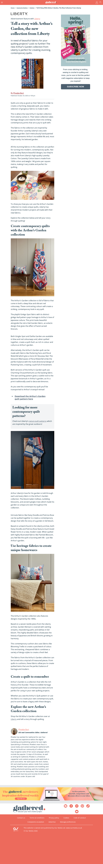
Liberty (14, 719)
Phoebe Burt (23, 729)
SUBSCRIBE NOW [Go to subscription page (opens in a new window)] (75, 87)
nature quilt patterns (38, 421)
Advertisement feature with (25, 18)
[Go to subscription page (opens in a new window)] (75, 66)
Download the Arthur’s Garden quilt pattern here (30, 397)
